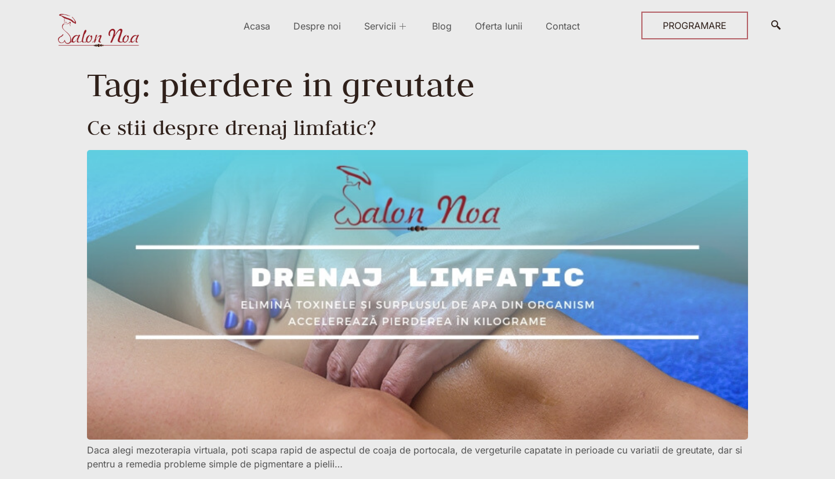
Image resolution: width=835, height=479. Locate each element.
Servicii (386, 26)
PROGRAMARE (695, 25)
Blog (442, 26)
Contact (563, 26)
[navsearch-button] (775, 25)
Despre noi (317, 26)
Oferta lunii (498, 26)
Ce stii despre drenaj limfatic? (231, 127)
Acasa (257, 26)
